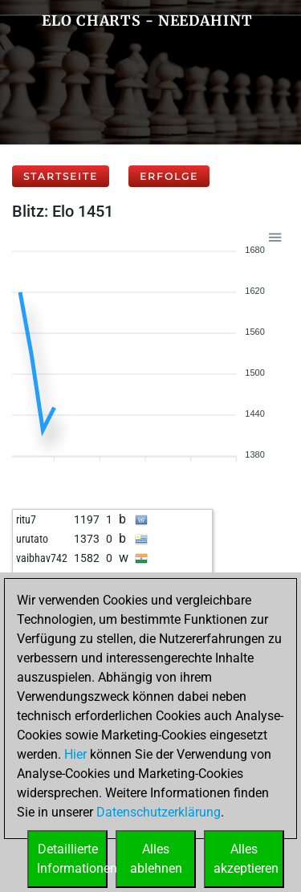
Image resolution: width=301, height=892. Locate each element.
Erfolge (169, 176)
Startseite (60, 176)
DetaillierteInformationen (72, 858)
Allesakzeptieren (246, 858)
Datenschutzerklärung (158, 812)
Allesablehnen (156, 858)
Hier (75, 754)
